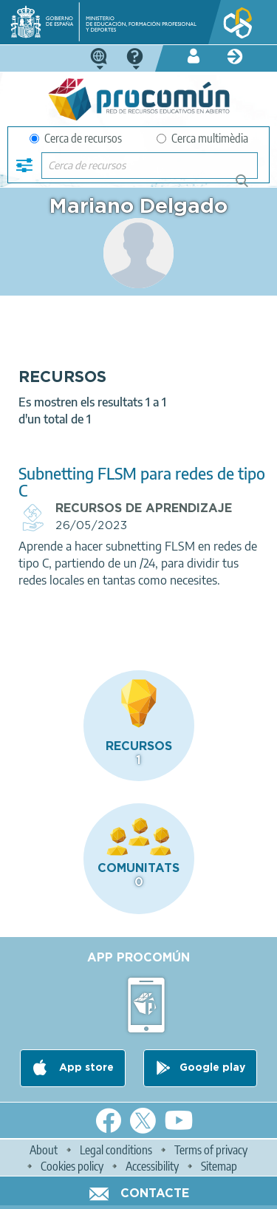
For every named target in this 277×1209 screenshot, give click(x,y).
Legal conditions (116, 1149)
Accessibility (152, 1166)
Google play (212, 1067)
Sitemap (219, 1166)
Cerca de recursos (76, 138)
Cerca (248, 186)
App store (85, 1067)
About (44, 1149)
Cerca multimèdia (202, 138)
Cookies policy (72, 1166)
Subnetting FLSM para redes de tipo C (141, 481)
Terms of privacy (210, 1149)
